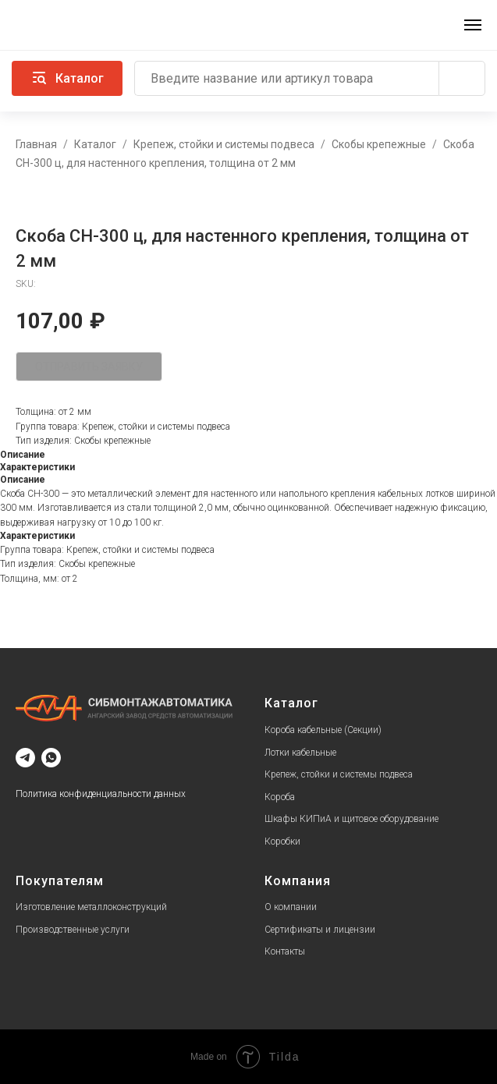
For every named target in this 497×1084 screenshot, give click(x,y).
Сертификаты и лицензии (319, 929)
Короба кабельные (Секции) (323, 729)
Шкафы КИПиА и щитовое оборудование (351, 818)
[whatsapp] (51, 757)
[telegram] (25, 757)
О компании (290, 907)
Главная (36, 144)
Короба (279, 797)
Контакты (284, 951)
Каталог (95, 144)
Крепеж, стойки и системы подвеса (223, 144)
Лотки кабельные (300, 752)
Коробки (282, 841)
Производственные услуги (73, 929)
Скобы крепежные (379, 144)
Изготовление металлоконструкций (91, 907)
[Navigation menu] (472, 24)
